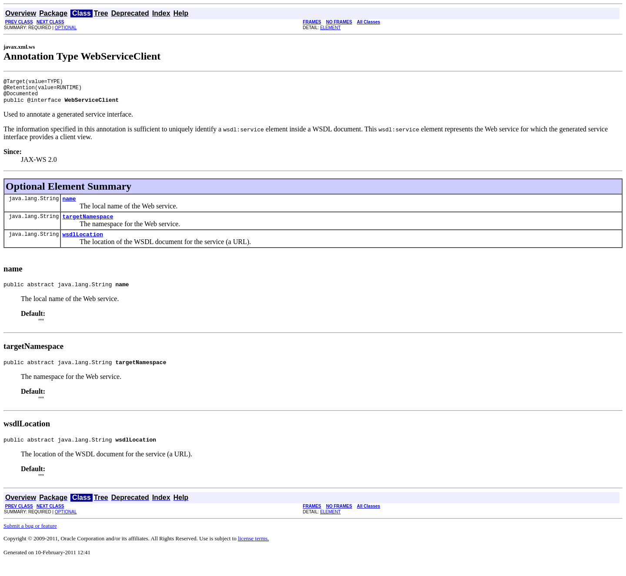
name (69, 205)
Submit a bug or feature (30, 539)
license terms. (253, 551)
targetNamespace (87, 224)
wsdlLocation (82, 243)
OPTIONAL (66, 27)
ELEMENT (330, 27)
